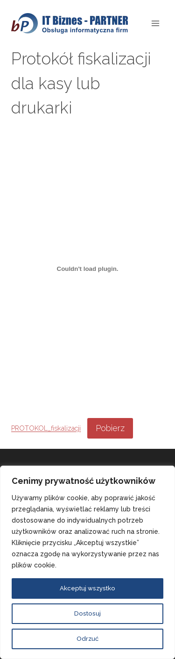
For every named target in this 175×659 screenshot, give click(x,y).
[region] (87, 562)
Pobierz (110, 428)
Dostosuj (87, 613)
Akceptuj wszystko (87, 588)
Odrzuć (87, 639)
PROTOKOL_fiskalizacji (46, 428)
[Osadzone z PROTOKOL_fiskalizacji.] (87, 268)
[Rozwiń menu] (155, 23)
